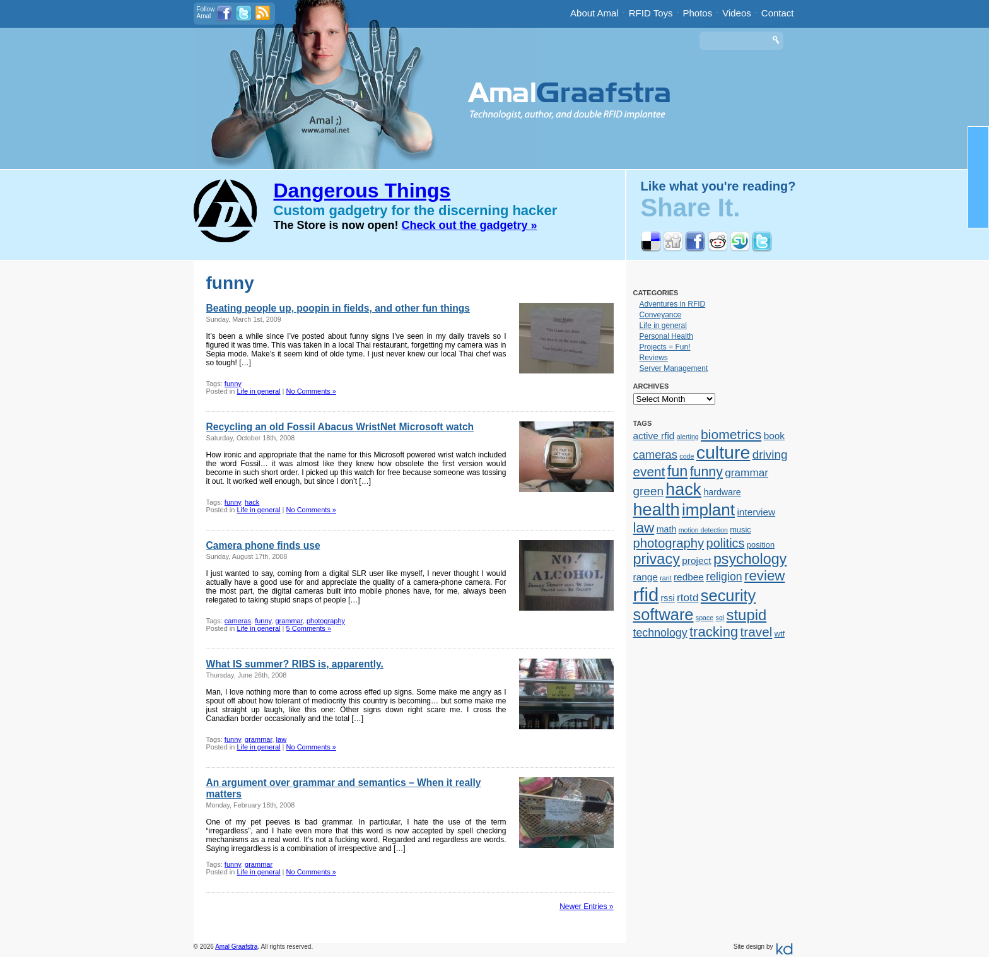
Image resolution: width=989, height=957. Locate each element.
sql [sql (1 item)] (720, 617)
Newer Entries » (586, 906)
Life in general (258, 391)
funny (233, 383)
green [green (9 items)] (648, 491)
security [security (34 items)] (728, 595)
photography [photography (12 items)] (669, 543)
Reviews (654, 357)
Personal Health (666, 336)
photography (326, 621)
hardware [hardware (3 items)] (721, 492)
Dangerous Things (362, 190)
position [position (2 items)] (761, 544)
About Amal (594, 13)
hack (252, 502)
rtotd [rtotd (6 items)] (687, 597)
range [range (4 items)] (645, 577)
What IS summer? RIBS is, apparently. (294, 664)
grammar (288, 621)
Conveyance (661, 314)
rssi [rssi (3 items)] (668, 598)
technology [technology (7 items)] (660, 632)
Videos (736, 13)
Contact (777, 13)
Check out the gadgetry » (469, 225)
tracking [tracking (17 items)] (713, 632)
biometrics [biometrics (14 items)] (731, 434)
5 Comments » (309, 628)
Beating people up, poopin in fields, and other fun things (338, 308)
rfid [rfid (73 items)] (646, 594)
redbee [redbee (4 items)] (689, 577)
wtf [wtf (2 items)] (780, 633)
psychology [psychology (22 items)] (750, 559)
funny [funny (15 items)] (706, 471)
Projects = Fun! (665, 347)
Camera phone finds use (263, 545)
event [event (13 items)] (649, 471)
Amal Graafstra (236, 946)
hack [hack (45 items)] (683, 489)
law (281, 739)
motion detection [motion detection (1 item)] (703, 530)
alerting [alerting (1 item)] (688, 436)
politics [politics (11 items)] (725, 543)
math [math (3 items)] (667, 529)
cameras (238, 621)
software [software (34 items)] (663, 614)
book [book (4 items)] (774, 435)
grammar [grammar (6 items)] (746, 472)
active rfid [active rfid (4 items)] (654, 435)
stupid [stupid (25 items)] (747, 614)
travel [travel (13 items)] (756, 632)
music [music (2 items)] (740, 529)
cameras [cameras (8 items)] (655, 454)
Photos (698, 13)
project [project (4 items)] (696, 560)
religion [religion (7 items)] (724, 576)
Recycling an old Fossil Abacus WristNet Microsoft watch (340, 426)
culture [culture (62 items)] (723, 452)
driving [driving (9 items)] (770, 454)
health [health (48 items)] (656, 509)
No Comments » (311, 391)
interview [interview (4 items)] (756, 512)
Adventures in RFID (673, 304)
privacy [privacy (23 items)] (656, 559)
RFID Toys (651, 13)
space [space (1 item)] (704, 617)
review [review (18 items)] (764, 576)
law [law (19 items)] (644, 528)
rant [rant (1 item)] (665, 578)
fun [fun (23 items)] (677, 471)
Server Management (674, 368)
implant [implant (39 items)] (708, 509)
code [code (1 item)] (686, 456)
